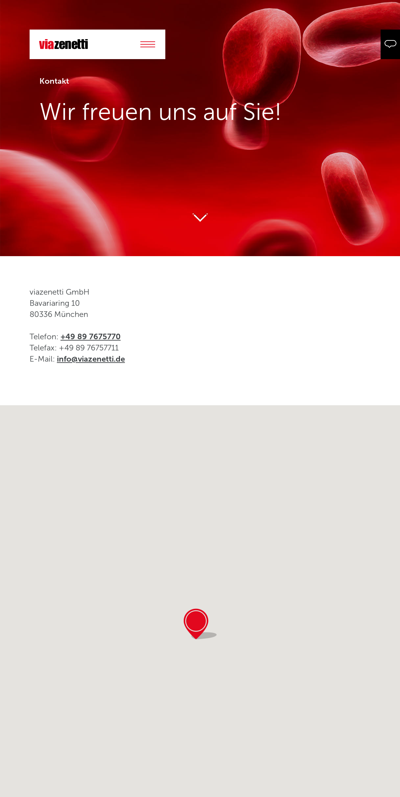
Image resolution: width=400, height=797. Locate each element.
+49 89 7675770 (90, 340)
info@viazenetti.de (91, 363)
